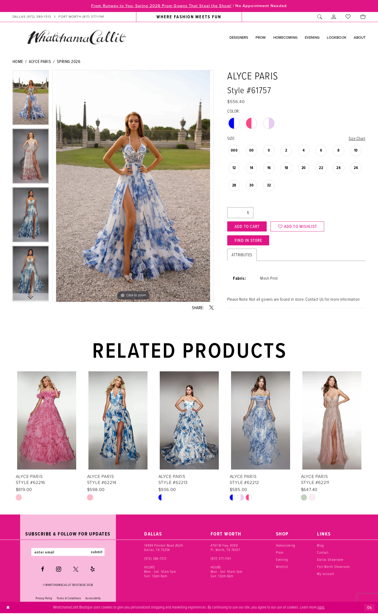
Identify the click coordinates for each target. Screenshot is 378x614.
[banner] (76, 37)
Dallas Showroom (330, 560)
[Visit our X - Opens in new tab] (75, 570)
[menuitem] (58, 17)
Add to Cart (247, 227)
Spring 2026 (69, 61)
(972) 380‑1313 (155, 559)
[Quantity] (240, 212)
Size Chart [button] (357, 139)
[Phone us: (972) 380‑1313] (32, 17)
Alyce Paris (40, 61)
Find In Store (249, 241)
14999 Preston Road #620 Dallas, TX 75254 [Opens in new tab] (163, 548)
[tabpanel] (31, 99)
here (321, 608)
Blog (320, 546)
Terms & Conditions (69, 599)
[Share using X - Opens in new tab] (211, 307)
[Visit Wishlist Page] (348, 17)
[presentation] (47, 421)
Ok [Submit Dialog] (369, 608)
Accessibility (93, 599)
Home (18, 61)
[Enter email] (68, 553)
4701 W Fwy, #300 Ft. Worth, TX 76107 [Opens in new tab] (225, 548)
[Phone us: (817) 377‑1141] (81, 17)
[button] (334, 17)
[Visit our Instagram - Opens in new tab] (58, 570)
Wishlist (282, 567)
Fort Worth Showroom (333, 567)
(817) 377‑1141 (221, 559)
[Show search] (320, 17)
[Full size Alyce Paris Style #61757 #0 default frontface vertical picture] (133, 186)
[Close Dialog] (8, 608)
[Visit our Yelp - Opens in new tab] (92, 570)
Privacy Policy (44, 599)
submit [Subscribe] (97, 553)
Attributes (242, 255)
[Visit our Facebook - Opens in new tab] (42, 570)
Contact (322, 553)
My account (325, 574)
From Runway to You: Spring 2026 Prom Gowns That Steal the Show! (160, 6)
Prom (280, 553)
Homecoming (286, 546)
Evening (282, 560)
